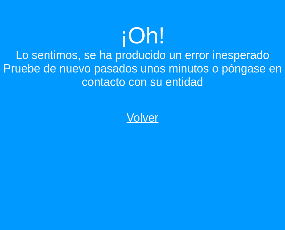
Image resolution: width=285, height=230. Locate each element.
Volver (142, 117)
